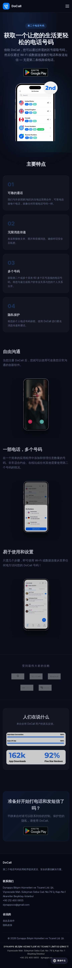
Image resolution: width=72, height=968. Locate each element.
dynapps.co (46, 957)
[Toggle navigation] (67, 6)
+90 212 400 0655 (29, 957)
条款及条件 (9, 920)
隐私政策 (7, 925)
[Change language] (59, 960)
